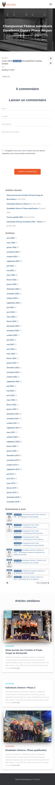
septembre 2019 (13, 469)
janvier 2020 (11, 451)
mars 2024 (11, 317)
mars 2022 (11, 400)
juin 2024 (10, 307)
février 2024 (11, 321)
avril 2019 (10, 479)
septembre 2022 (13, 381)
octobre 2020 (12, 437)
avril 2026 (10, 238)
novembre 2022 (13, 372)
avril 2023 (10, 349)
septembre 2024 (13, 303)
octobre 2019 (12, 465)
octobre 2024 (12, 298)
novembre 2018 (13, 502)
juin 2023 (10, 340)
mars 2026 (11, 243)
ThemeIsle (36, 779)
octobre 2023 (12, 335)
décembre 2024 (13, 289)
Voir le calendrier (42, 583)
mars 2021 (11, 432)
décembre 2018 (13, 497)
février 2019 (11, 488)
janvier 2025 (11, 284)
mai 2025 (10, 270)
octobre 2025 (12, 257)
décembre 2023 (13, 326)
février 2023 (11, 358)
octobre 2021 (12, 423)
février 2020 (11, 446)
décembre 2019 (13, 455)
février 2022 (11, 405)
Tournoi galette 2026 (15, 217)
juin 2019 (10, 474)
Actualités (9, 646)
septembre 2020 (13, 442)
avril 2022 (10, 395)
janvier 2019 (11, 492)
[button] (50, 63)
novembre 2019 (13, 460)
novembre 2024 (13, 294)
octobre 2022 (12, 377)
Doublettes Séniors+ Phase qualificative (22, 208)
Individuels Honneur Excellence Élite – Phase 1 (25, 222)
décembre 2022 (13, 368)
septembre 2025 (13, 261)
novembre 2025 (13, 252)
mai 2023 (10, 344)
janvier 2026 (11, 247)
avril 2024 (10, 312)
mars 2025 (11, 275)
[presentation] (20, 163)
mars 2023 (11, 354)
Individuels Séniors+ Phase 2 (18, 204)
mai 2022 (10, 391)
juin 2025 (10, 266)
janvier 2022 (11, 409)
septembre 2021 (13, 428)
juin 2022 (10, 386)
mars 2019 (11, 483)
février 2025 (11, 280)
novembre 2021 (13, 419)
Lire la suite (15, 668)
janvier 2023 (11, 363)
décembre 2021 (13, 414)
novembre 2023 (13, 331)
